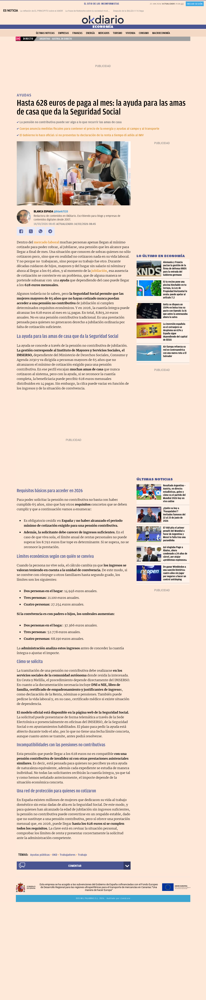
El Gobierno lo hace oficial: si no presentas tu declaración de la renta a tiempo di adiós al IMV (82, 135)
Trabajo (82, 854)
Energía (90, 33)
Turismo (117, 33)
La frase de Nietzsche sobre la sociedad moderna (88, 11)
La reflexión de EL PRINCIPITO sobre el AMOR (41, 11)
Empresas (63, 33)
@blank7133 (61, 211)
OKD (54, 854)
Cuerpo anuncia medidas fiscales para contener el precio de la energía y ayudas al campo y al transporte (89, 128)
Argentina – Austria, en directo (55, 38)
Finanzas (77, 33)
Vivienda (130, 33)
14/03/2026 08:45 (44, 224)
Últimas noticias (45, 33)
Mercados (103, 33)
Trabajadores (67, 854)
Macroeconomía (161, 33)
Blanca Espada (43, 211)
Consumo (144, 33)
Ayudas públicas (40, 854)
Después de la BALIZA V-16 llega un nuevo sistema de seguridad (143, 11)
